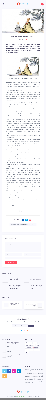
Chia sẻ (35, 342)
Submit (30, 325)
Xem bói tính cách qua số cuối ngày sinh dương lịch (13, 355)
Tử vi (27, 352)
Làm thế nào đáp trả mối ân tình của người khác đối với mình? (36, 287)
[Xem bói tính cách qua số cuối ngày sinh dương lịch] (4, 355)
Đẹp (38, 345)
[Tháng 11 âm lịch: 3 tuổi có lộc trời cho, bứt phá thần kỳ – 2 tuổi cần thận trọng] (4, 344)
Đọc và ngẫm (23, 211)
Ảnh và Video (29, 342)
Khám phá (36, 347)
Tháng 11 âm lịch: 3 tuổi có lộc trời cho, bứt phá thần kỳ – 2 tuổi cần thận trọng (14, 343)
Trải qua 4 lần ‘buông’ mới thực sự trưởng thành (14, 279)
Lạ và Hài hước (29, 349)
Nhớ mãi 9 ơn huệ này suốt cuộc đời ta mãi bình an (36, 279)
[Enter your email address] (20, 325)
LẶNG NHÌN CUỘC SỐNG (21, 396)
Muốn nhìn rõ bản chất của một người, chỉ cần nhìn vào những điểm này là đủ (15, 287)
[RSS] (27, 330)
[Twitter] (21, 330)
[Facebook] (19, 330)
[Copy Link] (23, 224)
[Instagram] (24, 330)
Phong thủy (37, 349)
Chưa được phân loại (30, 345)
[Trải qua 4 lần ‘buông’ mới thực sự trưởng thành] (4, 350)
